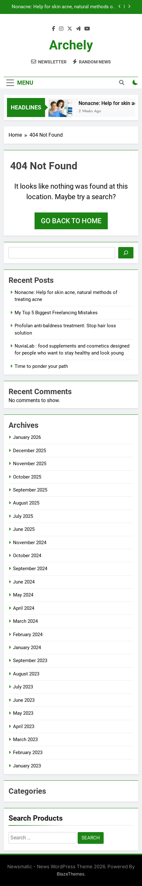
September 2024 (30, 568)
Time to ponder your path (41, 366)
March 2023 (25, 739)
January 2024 (27, 647)
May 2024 (23, 595)
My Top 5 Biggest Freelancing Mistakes (56, 313)
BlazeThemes (70, 873)
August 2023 (26, 674)
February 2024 (27, 634)
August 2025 (26, 503)
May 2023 (23, 713)
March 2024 (25, 621)
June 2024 (24, 582)
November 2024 (29, 542)
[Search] (125, 252)
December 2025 (29, 450)
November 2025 (29, 463)
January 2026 (27, 437)
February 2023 (27, 752)
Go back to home (71, 221)
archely (71, 45)
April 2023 (23, 726)
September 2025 (30, 490)
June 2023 (24, 700)
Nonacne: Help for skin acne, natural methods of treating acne (63, 7)
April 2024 (23, 608)
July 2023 (23, 687)
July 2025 (23, 516)
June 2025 (24, 529)
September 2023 (30, 660)
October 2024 (27, 555)
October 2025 (27, 477)
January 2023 (27, 766)
